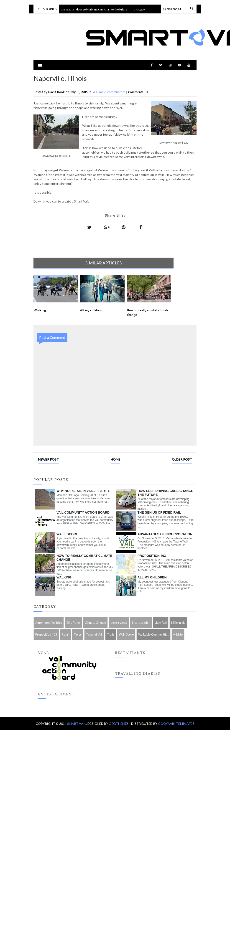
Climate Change (95, 622)
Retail (65, 634)
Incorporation (141, 622)
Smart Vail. (77, 723)
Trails (110, 634)
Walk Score (67, 534)
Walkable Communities (109, 92)
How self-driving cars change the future (103, 9)
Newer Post (48, 459)
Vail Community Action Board (83, 512)
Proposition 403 (152, 556)
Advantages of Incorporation (165, 534)
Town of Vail (94, 634)
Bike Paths (73, 622)
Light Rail (161, 622)
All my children (152, 577)
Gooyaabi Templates (176, 723)
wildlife (178, 634)
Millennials (178, 622)
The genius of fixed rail (159, 512)
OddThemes (119, 723)
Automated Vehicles (48, 622)
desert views (118, 622)
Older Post (182, 459)
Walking (64, 577)
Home (115, 459)
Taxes (78, 634)
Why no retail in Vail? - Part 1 (83, 491)
